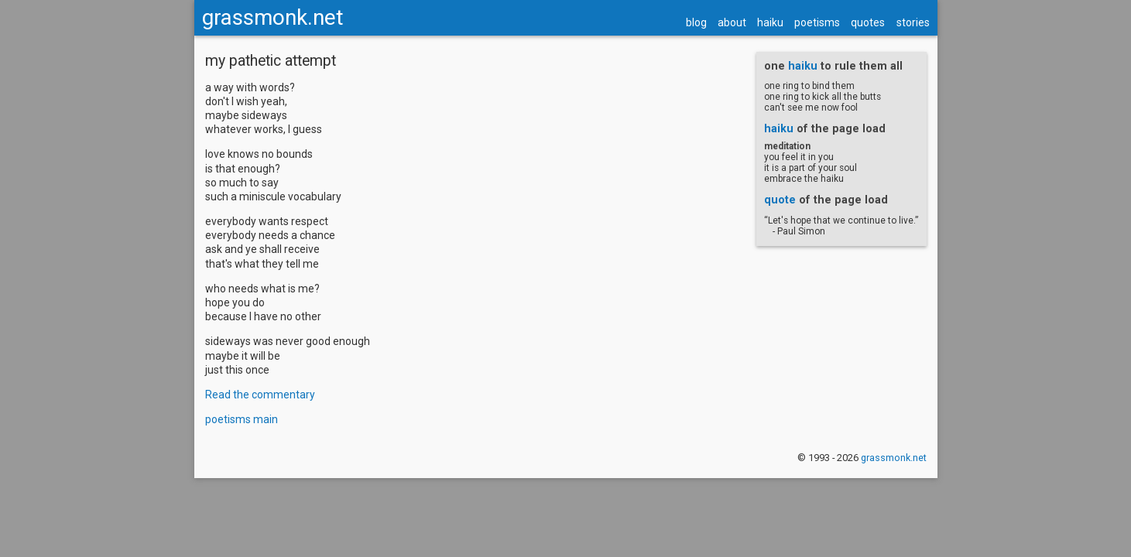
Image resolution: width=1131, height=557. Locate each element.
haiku (759, 50)
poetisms (806, 50)
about (721, 50)
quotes (857, 50)
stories (902, 50)
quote (772, 233)
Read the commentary (268, 428)
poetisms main (249, 453)
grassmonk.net (284, 45)
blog (685, 50)
